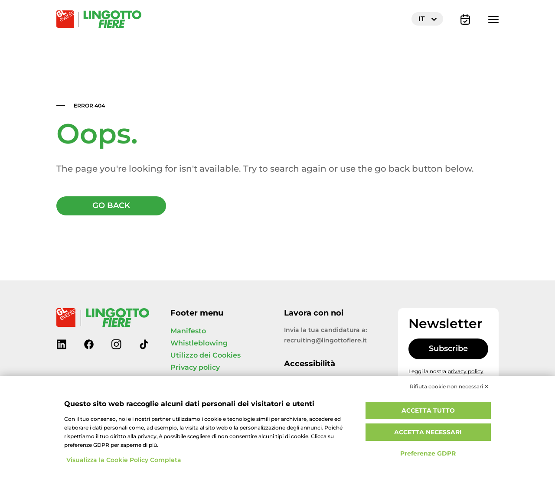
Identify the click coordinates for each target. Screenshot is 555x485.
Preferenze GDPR (428, 453)
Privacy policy (195, 367)
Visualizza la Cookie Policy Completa (123, 460)
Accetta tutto (428, 410)
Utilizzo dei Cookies (205, 355)
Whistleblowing (199, 343)
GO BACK (111, 205)
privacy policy (465, 371)
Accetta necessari (428, 432)
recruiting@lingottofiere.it (325, 340)
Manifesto (188, 331)
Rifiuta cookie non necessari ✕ (449, 387)
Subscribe (448, 348)
